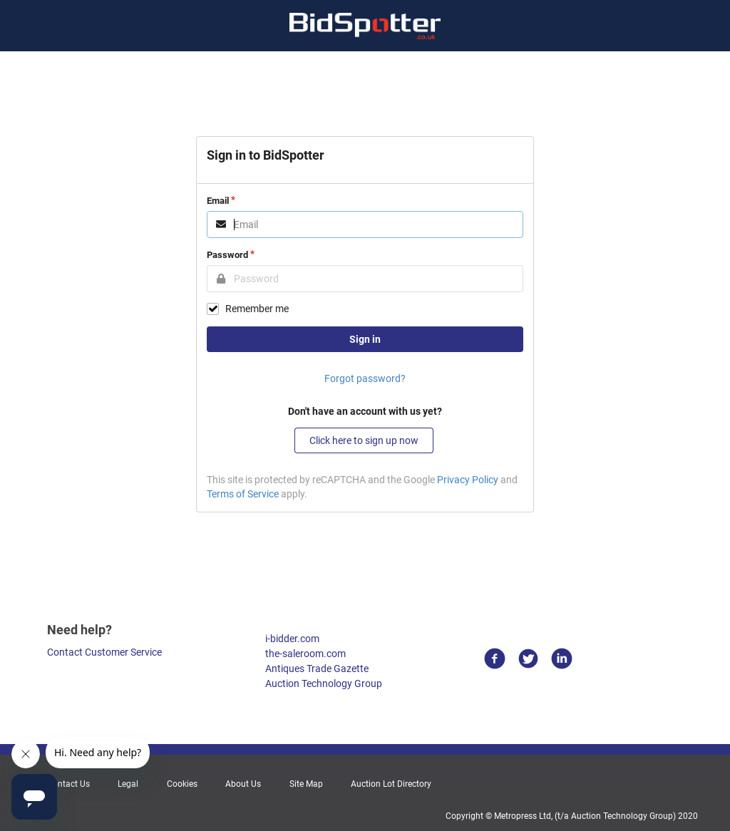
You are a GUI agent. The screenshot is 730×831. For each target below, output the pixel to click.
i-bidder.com (292, 638)
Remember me (257, 308)
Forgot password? (365, 378)
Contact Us (68, 784)
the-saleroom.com (305, 653)
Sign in (365, 339)
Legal (128, 784)
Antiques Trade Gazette (317, 668)
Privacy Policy (467, 479)
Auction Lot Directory (391, 784)
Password (227, 254)
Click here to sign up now (363, 440)
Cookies (182, 784)
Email (218, 200)
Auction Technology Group (323, 683)
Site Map (306, 784)
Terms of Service (243, 494)
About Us (243, 784)
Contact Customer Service (104, 652)
